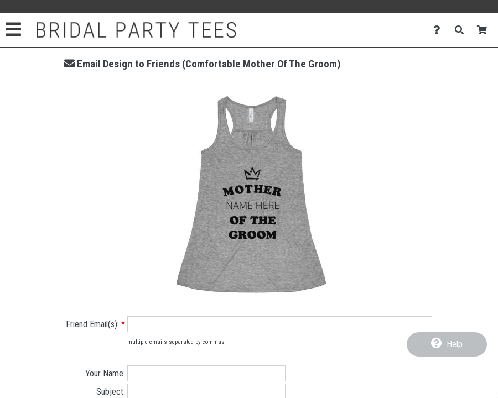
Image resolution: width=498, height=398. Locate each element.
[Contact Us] (439, 30)
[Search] (462, 30)
